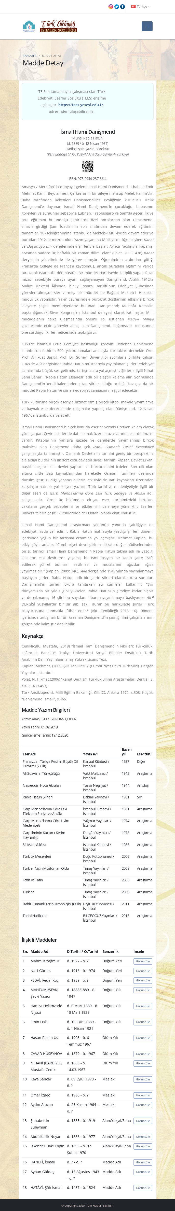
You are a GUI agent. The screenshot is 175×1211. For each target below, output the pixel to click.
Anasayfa (29, 56)
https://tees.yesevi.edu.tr (80, 104)
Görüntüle (143, 961)
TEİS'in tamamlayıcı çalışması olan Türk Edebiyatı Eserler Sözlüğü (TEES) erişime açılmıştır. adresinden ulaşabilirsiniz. (72, 101)
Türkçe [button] (140, 6)
